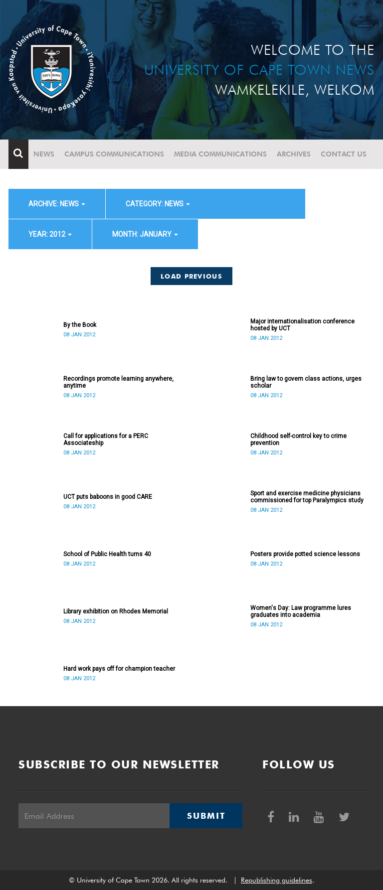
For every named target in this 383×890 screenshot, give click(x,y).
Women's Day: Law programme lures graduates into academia (300, 611)
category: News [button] (158, 204)
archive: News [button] (56, 204)
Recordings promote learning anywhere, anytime (118, 382)
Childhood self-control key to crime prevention (298, 439)
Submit (206, 816)
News (43, 154)
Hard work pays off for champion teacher (119, 668)
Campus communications (114, 154)
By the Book (79, 324)
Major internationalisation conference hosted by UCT (302, 325)
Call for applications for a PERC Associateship (105, 439)
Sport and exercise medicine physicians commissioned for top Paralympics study (307, 497)
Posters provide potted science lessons (305, 554)
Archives (294, 154)
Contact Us (344, 154)
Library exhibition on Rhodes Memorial (115, 611)
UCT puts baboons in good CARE (107, 496)
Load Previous (191, 276)
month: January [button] (145, 234)
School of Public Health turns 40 (107, 554)
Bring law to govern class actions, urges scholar (306, 382)
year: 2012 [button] (50, 234)
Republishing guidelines (276, 880)
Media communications (220, 154)
